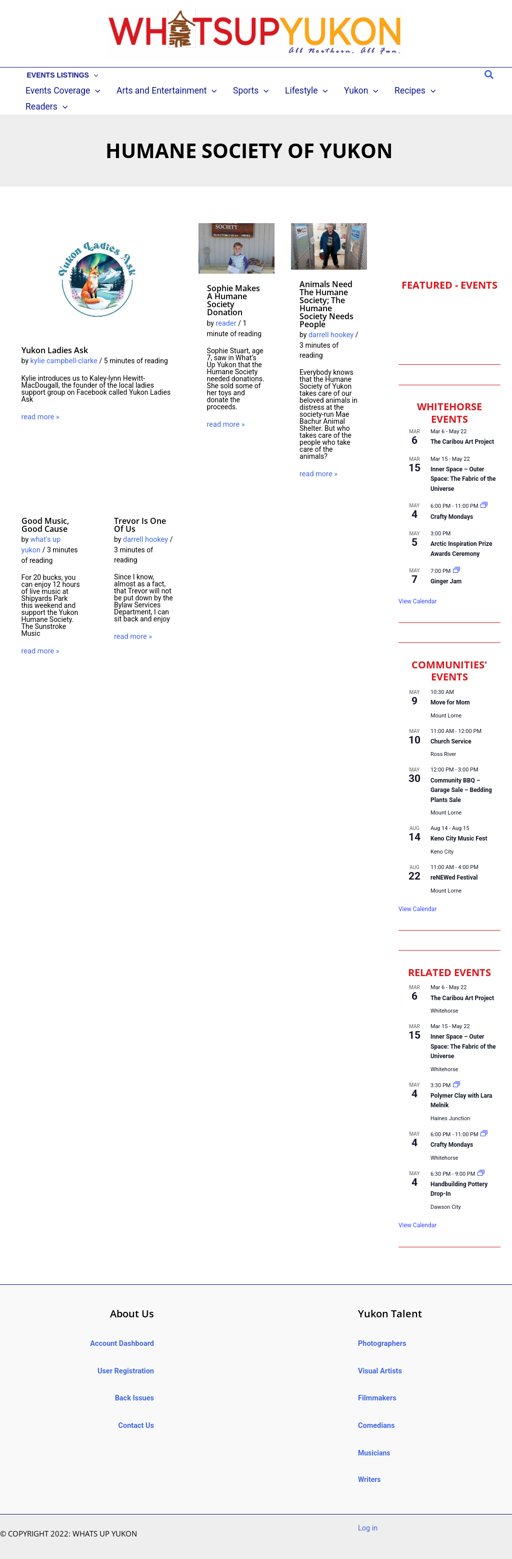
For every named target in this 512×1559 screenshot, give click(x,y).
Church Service (451, 728)
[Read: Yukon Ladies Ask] (97, 266)
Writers (369, 1463)
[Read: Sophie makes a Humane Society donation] (236, 235)
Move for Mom (450, 689)
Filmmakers (376, 1384)
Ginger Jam (446, 568)
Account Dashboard (123, 1330)
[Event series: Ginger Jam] (456, 558)
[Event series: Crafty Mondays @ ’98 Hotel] (484, 493)
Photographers (381, 1330)
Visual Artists (379, 1357)
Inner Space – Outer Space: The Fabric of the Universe (463, 466)
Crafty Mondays (451, 503)
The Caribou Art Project (462, 429)
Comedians (376, 1410)
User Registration (127, 1357)
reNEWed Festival (454, 864)
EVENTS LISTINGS (60, 75)
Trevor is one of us (140, 511)
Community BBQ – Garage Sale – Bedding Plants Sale (461, 777)
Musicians (374, 1437)
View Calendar (417, 588)
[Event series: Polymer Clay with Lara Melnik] (456, 1072)
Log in (367, 1512)
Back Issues (135, 1384)
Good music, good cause (45, 511)
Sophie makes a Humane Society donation (233, 287)
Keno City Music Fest (459, 826)
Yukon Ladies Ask (55, 337)
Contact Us (137, 1410)
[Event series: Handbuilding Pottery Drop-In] (481, 1161)
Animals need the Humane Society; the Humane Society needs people (327, 291)
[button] (91, 75)
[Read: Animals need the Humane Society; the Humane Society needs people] (329, 233)
